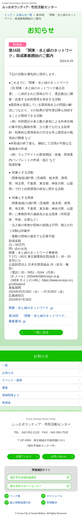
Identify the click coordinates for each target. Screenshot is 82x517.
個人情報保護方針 (20, 502)
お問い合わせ (58, 456)
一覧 (5, 365)
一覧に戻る (41, 332)
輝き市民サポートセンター (26, 486)
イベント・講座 (12, 380)
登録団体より (10, 395)
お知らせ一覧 (24, 14)
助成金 (6, 402)
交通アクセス (23, 456)
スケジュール (54, 496)
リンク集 (15, 496)
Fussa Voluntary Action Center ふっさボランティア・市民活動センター (29, 5)
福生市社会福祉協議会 (23, 477)
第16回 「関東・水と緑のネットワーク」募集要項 (38, 318)
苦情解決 (52, 502)
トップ (8, 14)
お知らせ (8, 372)
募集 (5, 387)
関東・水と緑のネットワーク (29, 308)
